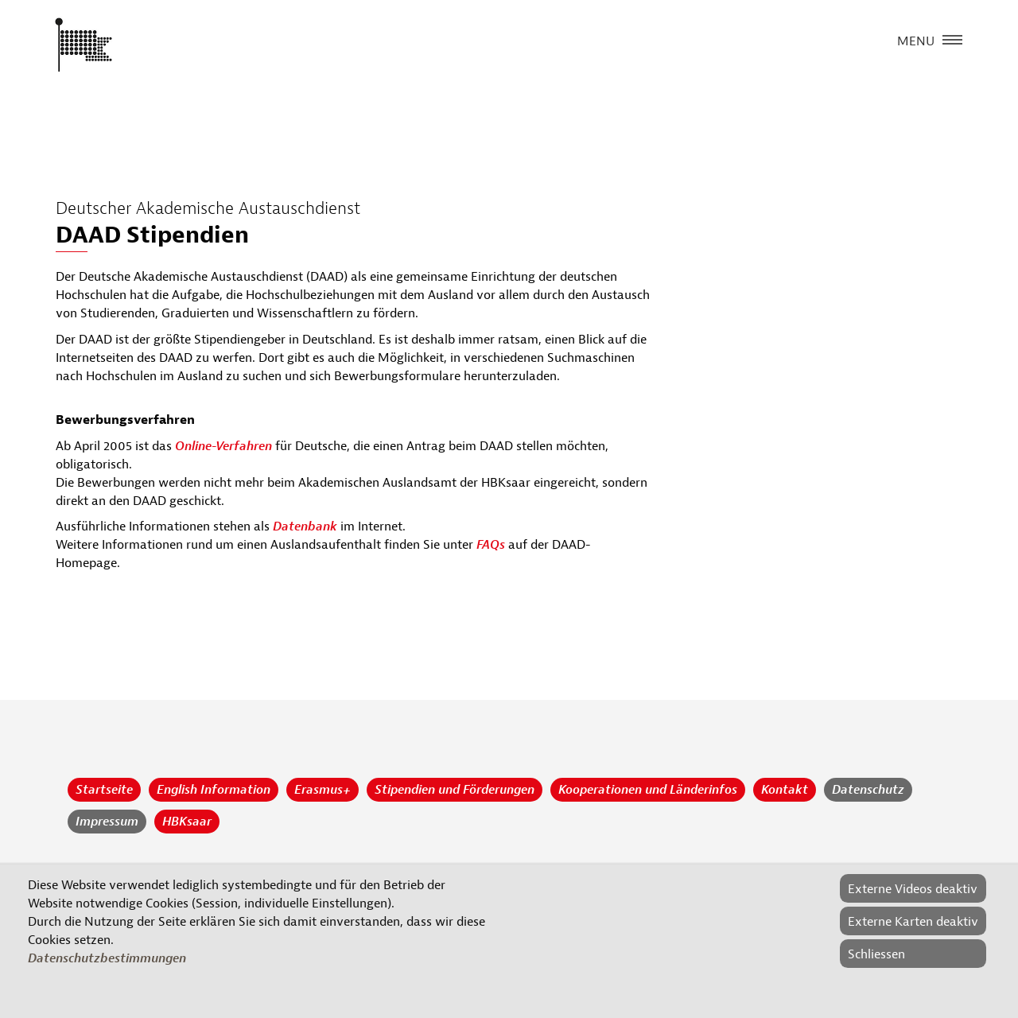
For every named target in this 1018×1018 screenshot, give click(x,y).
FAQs (490, 545)
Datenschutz (868, 790)
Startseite (104, 790)
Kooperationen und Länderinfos (647, 790)
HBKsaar (187, 822)
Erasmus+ (322, 790)
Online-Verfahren (223, 446)
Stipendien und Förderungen (454, 790)
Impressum (107, 822)
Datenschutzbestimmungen (107, 958)
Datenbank (305, 526)
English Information (213, 790)
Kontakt (784, 790)
